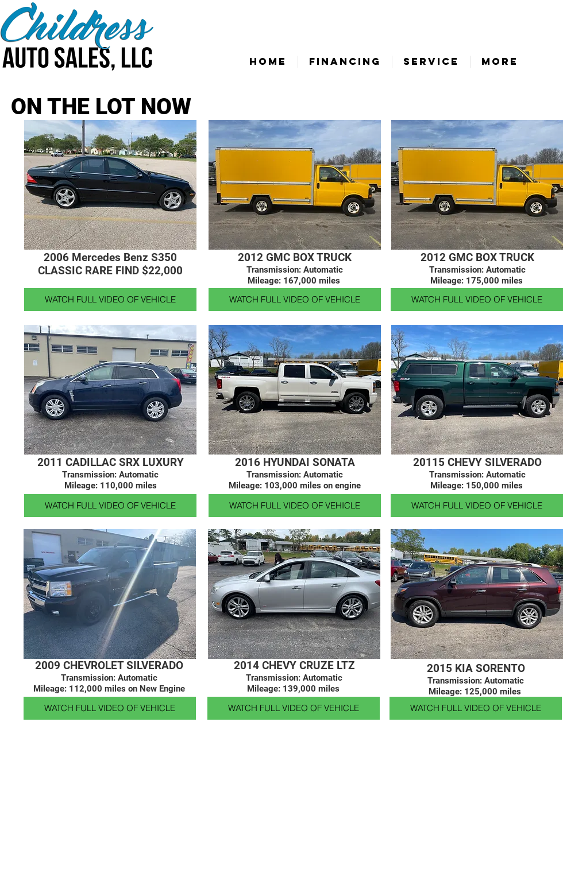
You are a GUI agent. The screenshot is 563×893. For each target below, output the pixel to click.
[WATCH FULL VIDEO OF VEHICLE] (110, 299)
